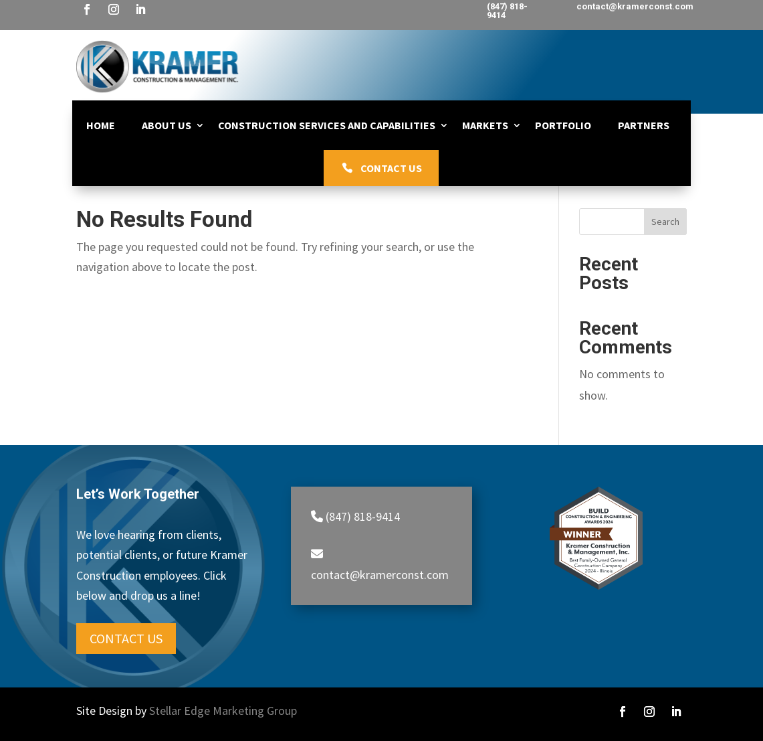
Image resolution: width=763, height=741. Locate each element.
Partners (643, 125)
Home (100, 125)
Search (665, 222)
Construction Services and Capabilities (326, 125)
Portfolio (563, 125)
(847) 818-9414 (507, 10)
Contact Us (391, 168)
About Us (166, 125)
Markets (485, 125)
